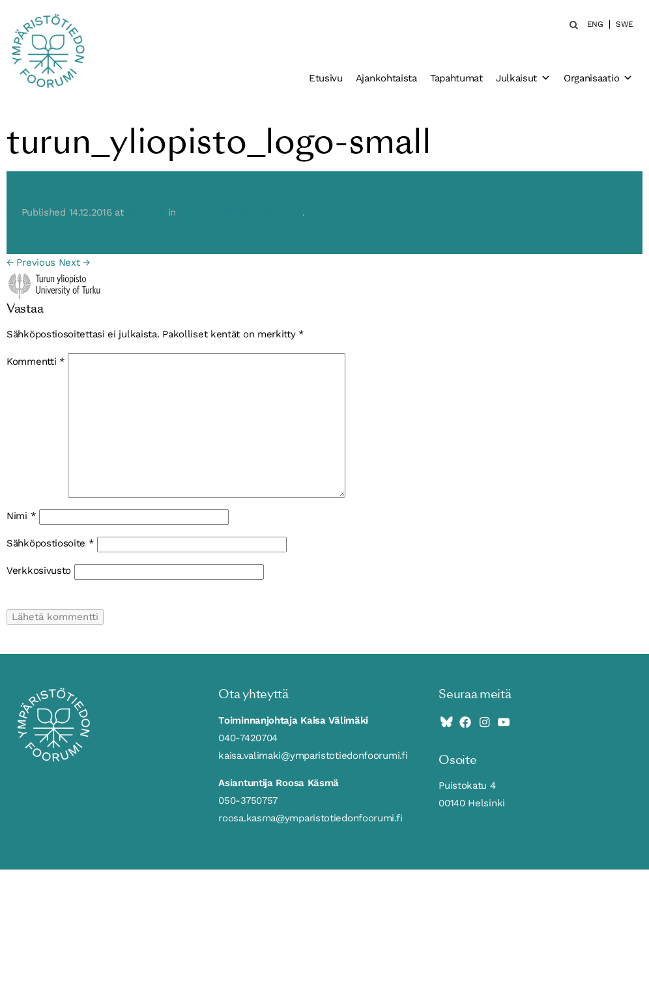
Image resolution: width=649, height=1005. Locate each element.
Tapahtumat (456, 78)
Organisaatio (598, 78)
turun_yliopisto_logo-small (240, 212)
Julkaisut (523, 78)
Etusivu (326, 78)
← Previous (31, 262)
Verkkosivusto (39, 570)
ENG (595, 24)
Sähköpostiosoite (50, 543)
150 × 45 (145, 212)
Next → (74, 262)
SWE (624, 24)
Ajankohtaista (386, 78)
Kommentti (36, 361)
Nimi (21, 516)
